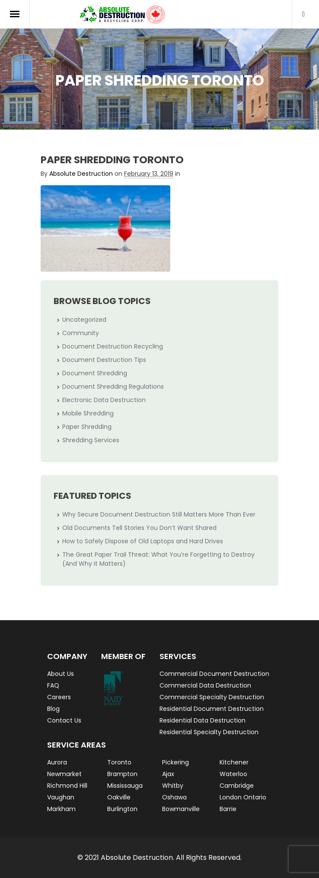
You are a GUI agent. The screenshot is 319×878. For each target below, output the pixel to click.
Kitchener (234, 762)
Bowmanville (181, 809)
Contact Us (64, 720)
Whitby (172, 785)
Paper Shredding (87, 426)
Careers (59, 697)
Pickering (175, 762)
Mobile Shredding (88, 413)
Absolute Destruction (81, 173)
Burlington (122, 809)
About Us (60, 673)
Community (80, 333)
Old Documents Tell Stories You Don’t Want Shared (139, 527)
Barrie (228, 809)
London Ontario (243, 797)
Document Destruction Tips (104, 359)
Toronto (119, 762)
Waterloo (233, 774)
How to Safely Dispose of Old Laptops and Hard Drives (142, 541)
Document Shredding (94, 373)
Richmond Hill (67, 785)
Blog (53, 708)
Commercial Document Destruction (214, 673)
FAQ (53, 685)
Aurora (57, 762)
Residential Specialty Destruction (209, 732)
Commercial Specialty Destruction (212, 697)
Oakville (119, 797)
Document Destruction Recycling (112, 346)
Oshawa (174, 797)
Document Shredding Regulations (113, 386)
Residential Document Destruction (212, 708)
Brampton (122, 774)
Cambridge (237, 785)
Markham (61, 809)
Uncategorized (84, 319)
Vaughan (60, 797)
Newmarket (64, 774)
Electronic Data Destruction (104, 400)
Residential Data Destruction (203, 720)
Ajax (168, 774)
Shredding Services (90, 440)
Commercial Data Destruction (205, 685)
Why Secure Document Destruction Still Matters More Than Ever (158, 514)
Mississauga (125, 785)
